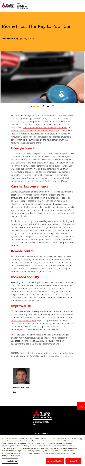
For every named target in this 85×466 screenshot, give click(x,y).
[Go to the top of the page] (81, 406)
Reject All (73, 462)
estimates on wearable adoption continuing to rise (34, 130)
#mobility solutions (39, 356)
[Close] (81, 440)
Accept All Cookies (55, 462)
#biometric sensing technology (58, 353)
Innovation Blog (10, 38)
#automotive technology (31, 353)
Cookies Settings (10, 462)
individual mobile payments (23, 320)
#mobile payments (20, 356)
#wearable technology (59, 356)
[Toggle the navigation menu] (82, 6)
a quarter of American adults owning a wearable (45, 127)
